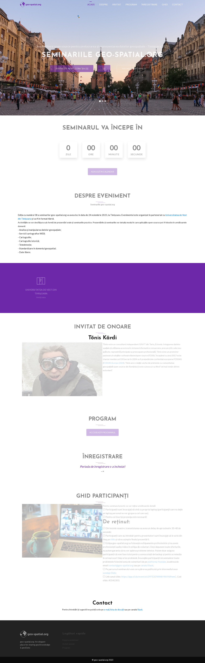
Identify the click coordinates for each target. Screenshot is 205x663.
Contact (177, 4)
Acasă (91, 4)
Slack (140, 609)
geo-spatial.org (101, 660)
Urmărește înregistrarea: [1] (70, 68)
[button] (15, 57)
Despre (103, 4)
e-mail (106, 609)
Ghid (165, 4)
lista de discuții (117, 609)
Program (131, 4)
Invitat (116, 4)
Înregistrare (149, 4)
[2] (102, 68)
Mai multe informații (136, 68)
